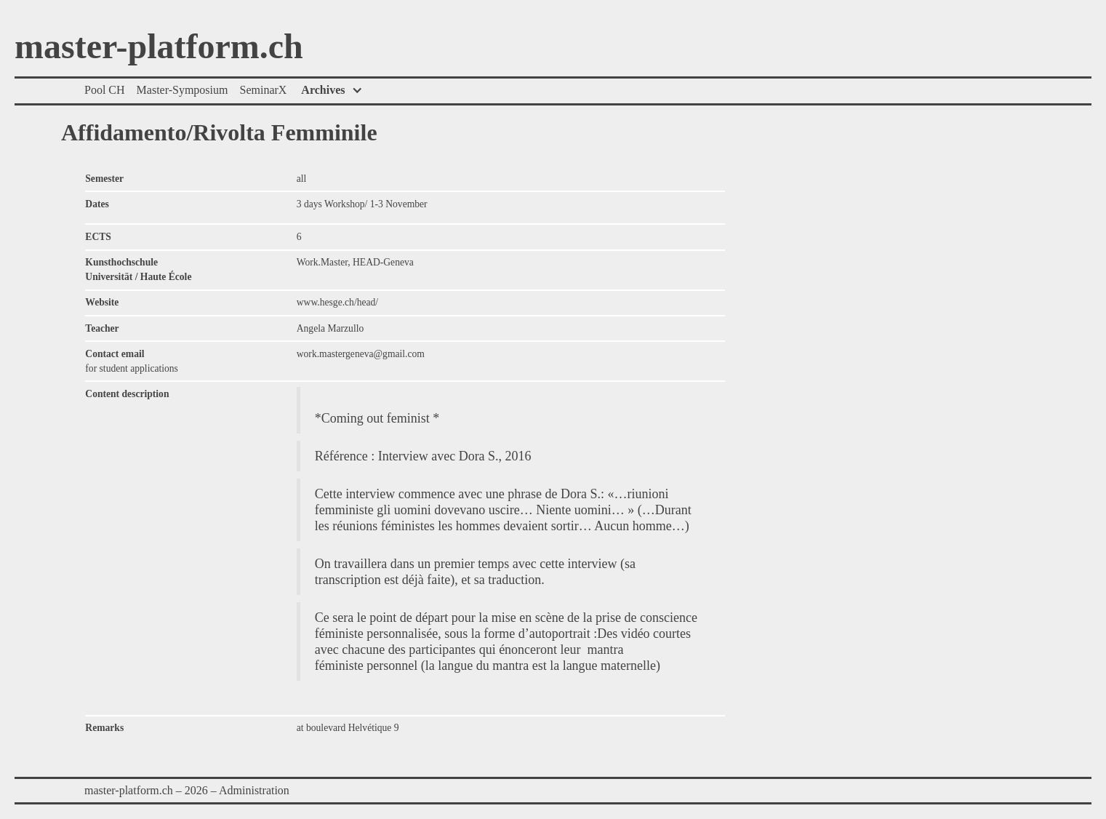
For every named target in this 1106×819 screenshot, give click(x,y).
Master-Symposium (182, 90)
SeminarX (262, 90)
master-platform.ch (159, 47)
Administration (254, 790)
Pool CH (104, 90)
